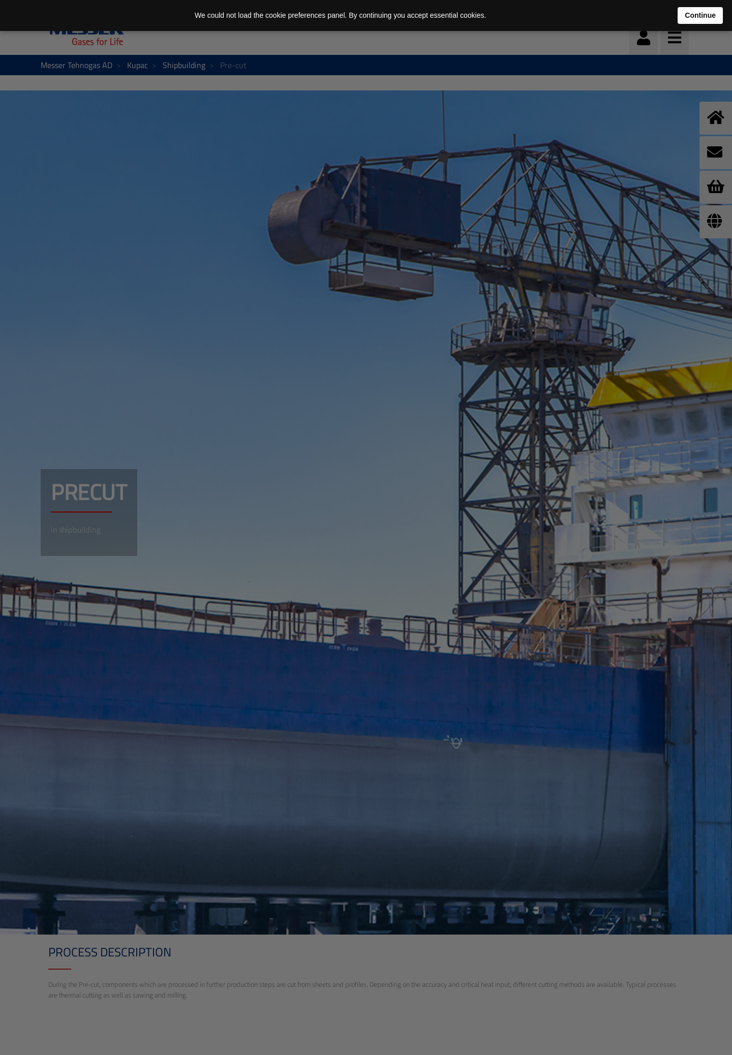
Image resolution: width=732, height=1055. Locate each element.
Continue (700, 15)
